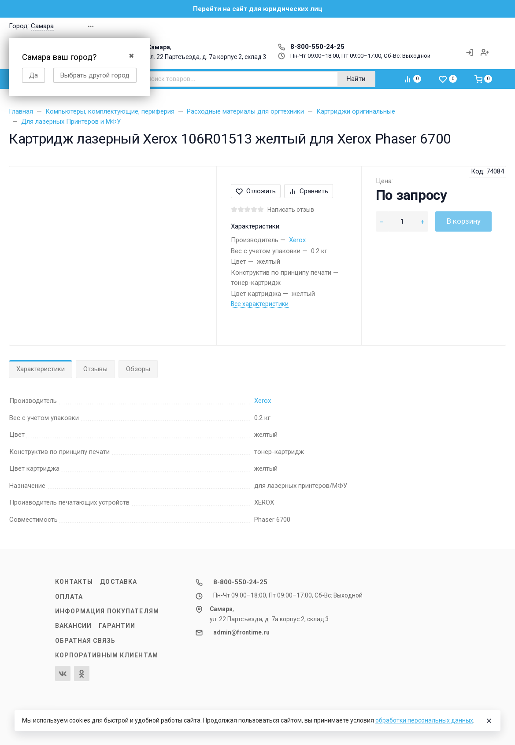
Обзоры (138, 369)
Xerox (297, 240)
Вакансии (73, 625)
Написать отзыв (290, 209)
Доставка (118, 581)
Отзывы (95, 369)
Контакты (74, 581)
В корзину (464, 221)
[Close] (489, 721)
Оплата (69, 596)
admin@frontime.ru (241, 632)
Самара (42, 26)
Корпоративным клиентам (106, 655)
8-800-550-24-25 (311, 47)
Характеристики (40, 369)
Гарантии (117, 625)
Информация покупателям (107, 611)
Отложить (256, 191)
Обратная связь (85, 640)
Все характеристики (260, 303)
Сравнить (308, 191)
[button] (455, 26)
